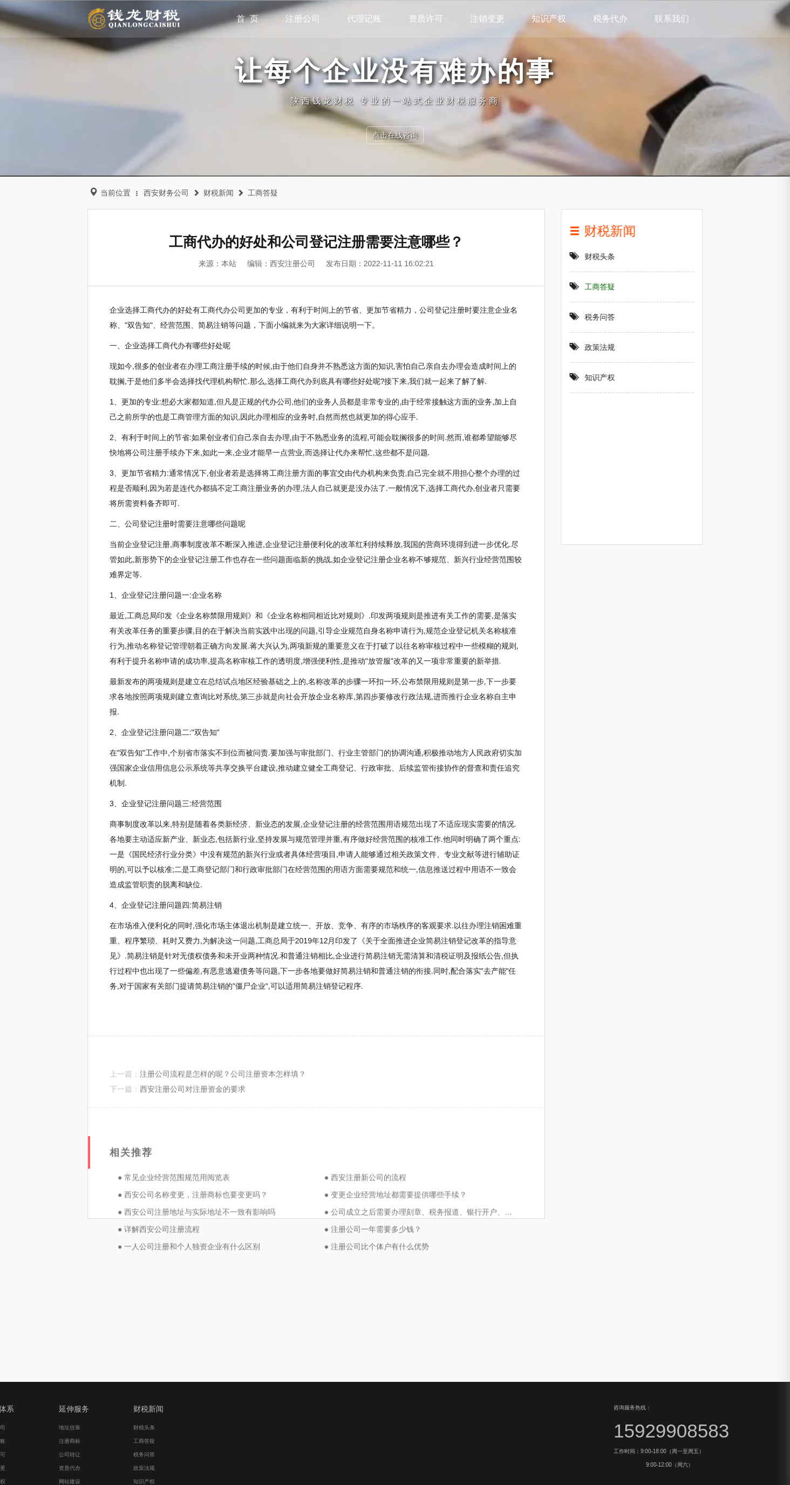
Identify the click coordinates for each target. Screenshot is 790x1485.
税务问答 (605, 317)
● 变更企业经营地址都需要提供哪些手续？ (379, 1261)
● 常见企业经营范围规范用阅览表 (157, 1243)
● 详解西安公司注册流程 (142, 1295)
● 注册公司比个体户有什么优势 (360, 1312)
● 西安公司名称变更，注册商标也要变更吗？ (176, 1261)
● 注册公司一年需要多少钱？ (356, 1295)
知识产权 (605, 377)
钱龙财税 (134, 18)
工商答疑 (252, 192)
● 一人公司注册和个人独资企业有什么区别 (172, 1312)
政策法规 (605, 347)
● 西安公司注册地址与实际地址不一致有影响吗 (180, 1278)
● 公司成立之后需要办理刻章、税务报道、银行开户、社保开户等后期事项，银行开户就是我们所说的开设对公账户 (500, 1278)
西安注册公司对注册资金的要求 (176, 1115)
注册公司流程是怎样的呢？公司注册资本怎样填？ (207, 1100)
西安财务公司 (155, 192)
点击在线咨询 (395, 135)
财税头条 (605, 256)
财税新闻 (208, 192)
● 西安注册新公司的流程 (349, 1243)
